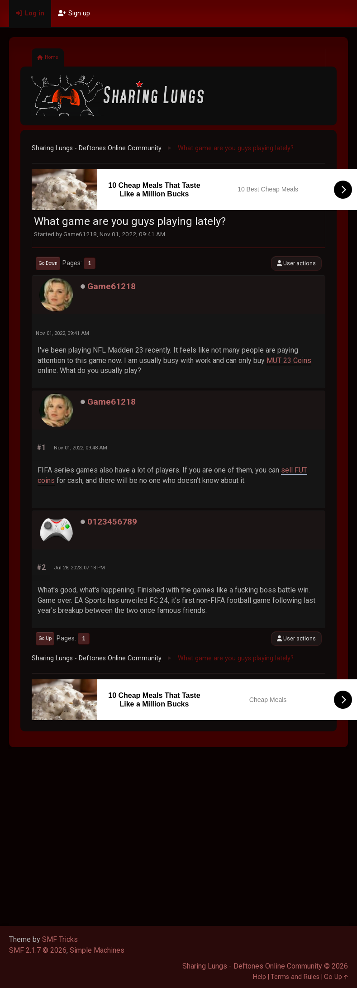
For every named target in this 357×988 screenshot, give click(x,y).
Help (259, 977)
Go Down (47, 263)
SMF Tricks (60, 939)
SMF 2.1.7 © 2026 (38, 950)
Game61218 (111, 286)
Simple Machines (97, 950)
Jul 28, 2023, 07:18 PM (79, 567)
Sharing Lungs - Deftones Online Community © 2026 (265, 966)
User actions (296, 263)
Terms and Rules (295, 977)
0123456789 (112, 521)
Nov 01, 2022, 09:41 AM (62, 333)
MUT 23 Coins (289, 360)
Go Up (45, 638)
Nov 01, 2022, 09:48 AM (80, 447)
